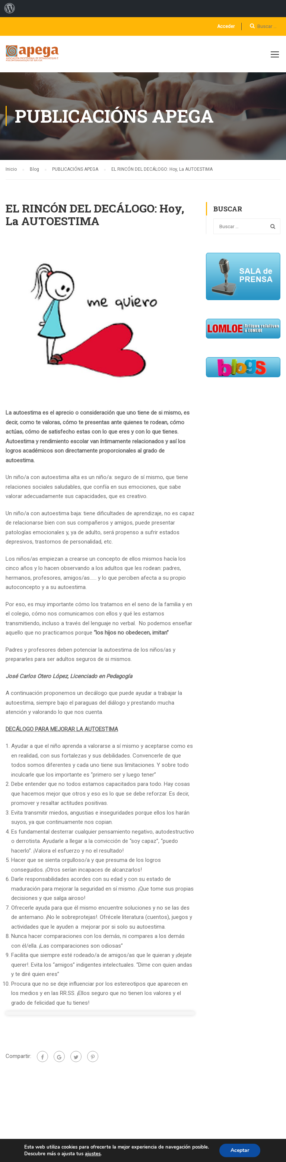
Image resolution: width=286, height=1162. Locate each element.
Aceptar (240, 1150)
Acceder (226, 26)
